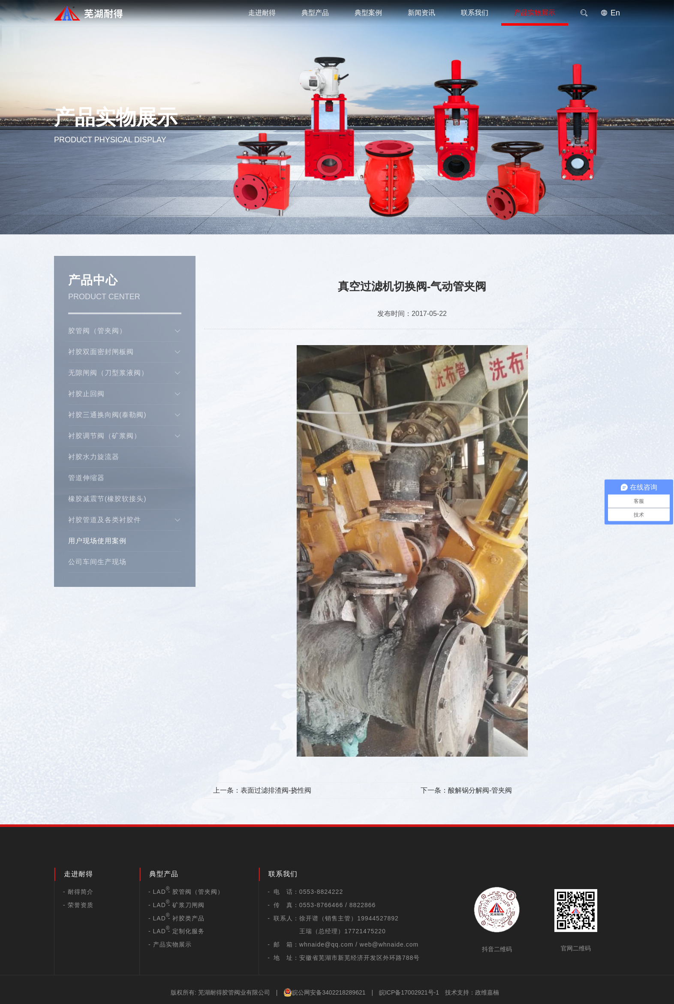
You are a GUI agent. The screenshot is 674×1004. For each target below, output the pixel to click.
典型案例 (368, 12)
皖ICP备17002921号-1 (409, 992)
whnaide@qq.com (326, 944)
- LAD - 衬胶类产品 (176, 918)
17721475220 (365, 931)
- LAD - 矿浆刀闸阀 (176, 905)
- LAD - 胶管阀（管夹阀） (186, 891)
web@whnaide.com (389, 944)
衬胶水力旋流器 (93, 456)
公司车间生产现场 (97, 561)
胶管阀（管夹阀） (124, 331)
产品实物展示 (534, 12)
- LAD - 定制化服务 (176, 931)
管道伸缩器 (86, 477)
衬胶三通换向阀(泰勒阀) (124, 415)
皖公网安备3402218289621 (324, 992)
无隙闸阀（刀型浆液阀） (124, 373)
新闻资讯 (421, 12)
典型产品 (315, 12)
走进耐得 (262, 12)
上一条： (262, 790)
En (610, 13)
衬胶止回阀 (124, 394)
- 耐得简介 (78, 891)
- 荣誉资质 (78, 905)
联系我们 (474, 12)
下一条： (466, 790)
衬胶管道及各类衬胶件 (124, 520)
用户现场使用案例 (97, 540)
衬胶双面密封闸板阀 (124, 352)
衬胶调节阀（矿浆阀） (124, 436)
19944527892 (378, 918)
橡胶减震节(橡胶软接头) (107, 498)
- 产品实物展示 (170, 944)
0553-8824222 (321, 891)
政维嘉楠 (487, 992)
